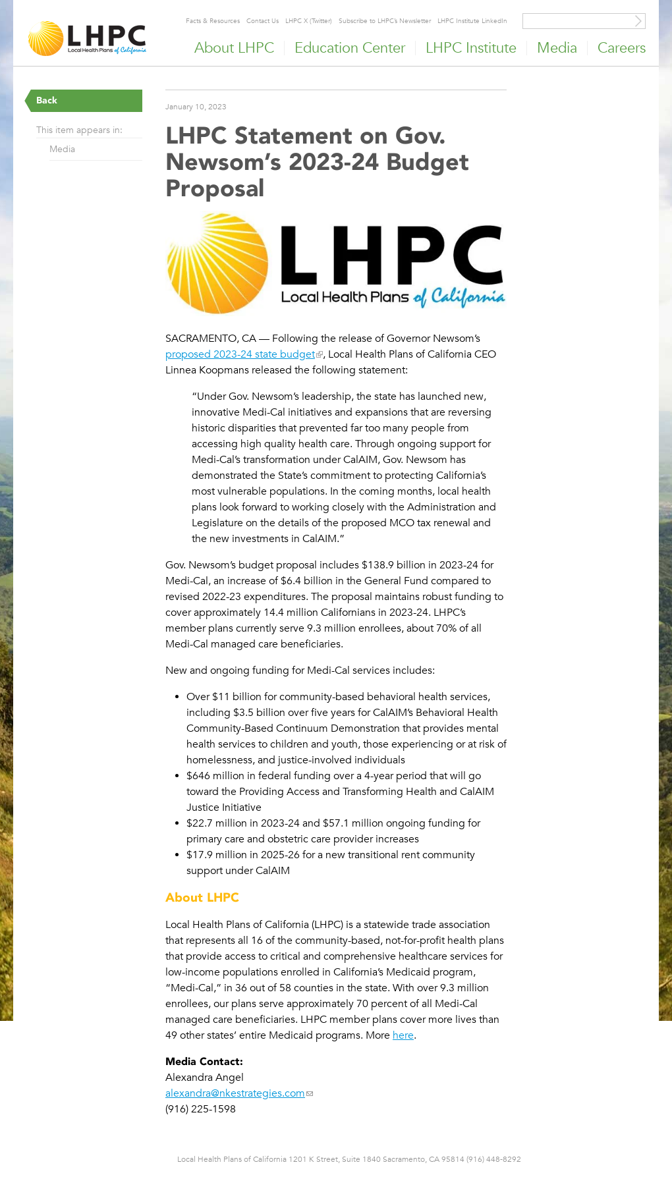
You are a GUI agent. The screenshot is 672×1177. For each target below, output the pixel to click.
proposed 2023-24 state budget (240, 354)
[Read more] (336, 265)
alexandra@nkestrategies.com (235, 1093)
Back (46, 100)
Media (62, 149)
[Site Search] (638, 21)
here (403, 1035)
